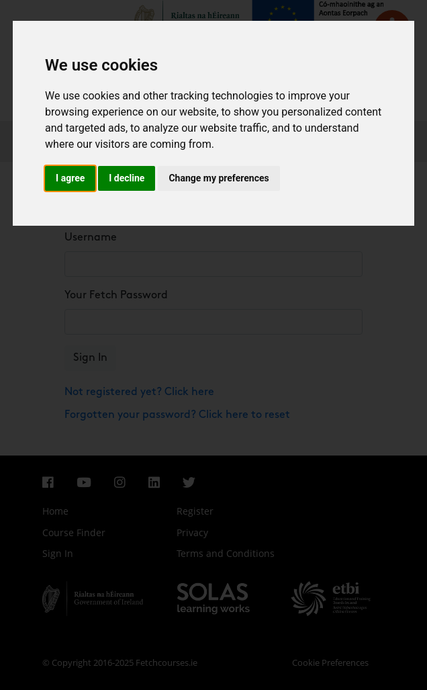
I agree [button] (70, 178)
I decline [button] (126, 178)
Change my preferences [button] (219, 178)
